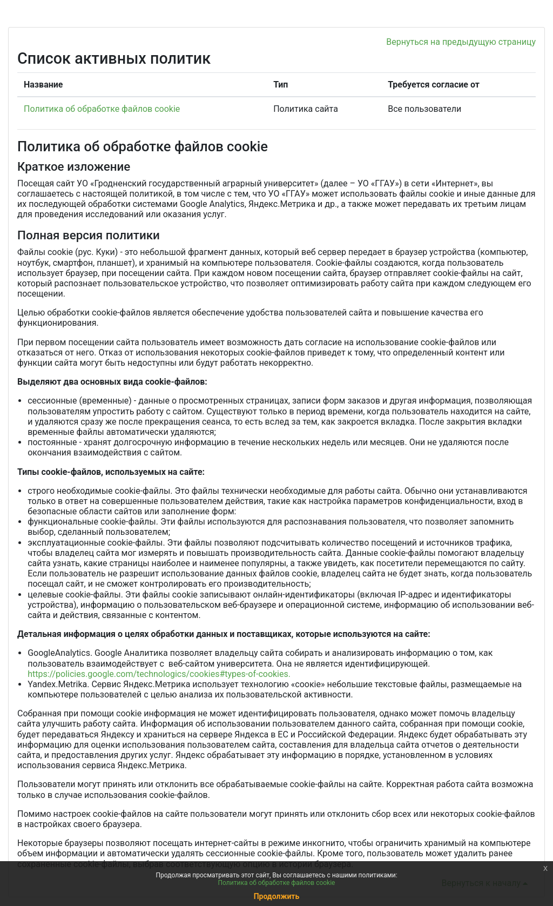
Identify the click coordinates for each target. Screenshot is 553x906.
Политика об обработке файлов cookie (102, 109)
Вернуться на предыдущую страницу (461, 42)
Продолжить (277, 896)
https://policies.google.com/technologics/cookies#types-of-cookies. (159, 674)
